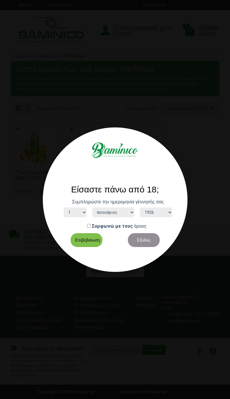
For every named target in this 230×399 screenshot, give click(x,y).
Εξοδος (143, 239)
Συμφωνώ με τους (112, 226)
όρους (140, 226)
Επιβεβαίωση (87, 239)
